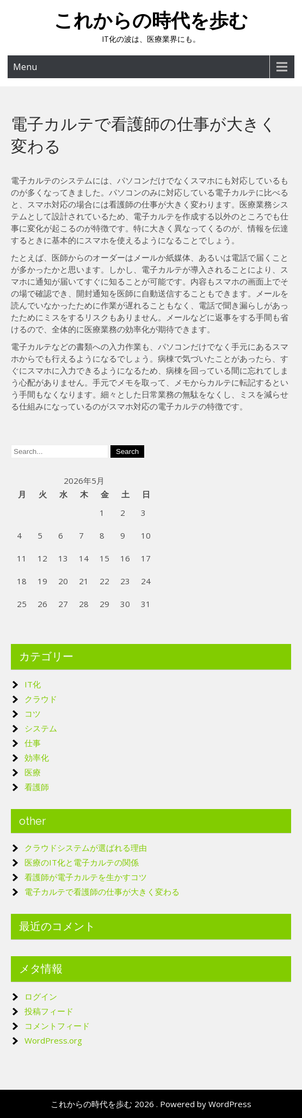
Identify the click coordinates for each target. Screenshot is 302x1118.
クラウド (40, 698)
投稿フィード (48, 1011)
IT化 (32, 684)
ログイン (40, 996)
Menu (25, 67)
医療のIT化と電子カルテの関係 (81, 862)
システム (40, 728)
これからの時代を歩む (151, 20)
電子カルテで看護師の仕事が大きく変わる (102, 891)
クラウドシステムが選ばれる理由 (85, 847)
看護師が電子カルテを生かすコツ (85, 876)
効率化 (36, 757)
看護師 (36, 786)
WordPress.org (53, 1040)
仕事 (32, 742)
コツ (32, 713)
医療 (32, 772)
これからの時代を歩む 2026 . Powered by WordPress (151, 1103)
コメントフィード (57, 1025)
